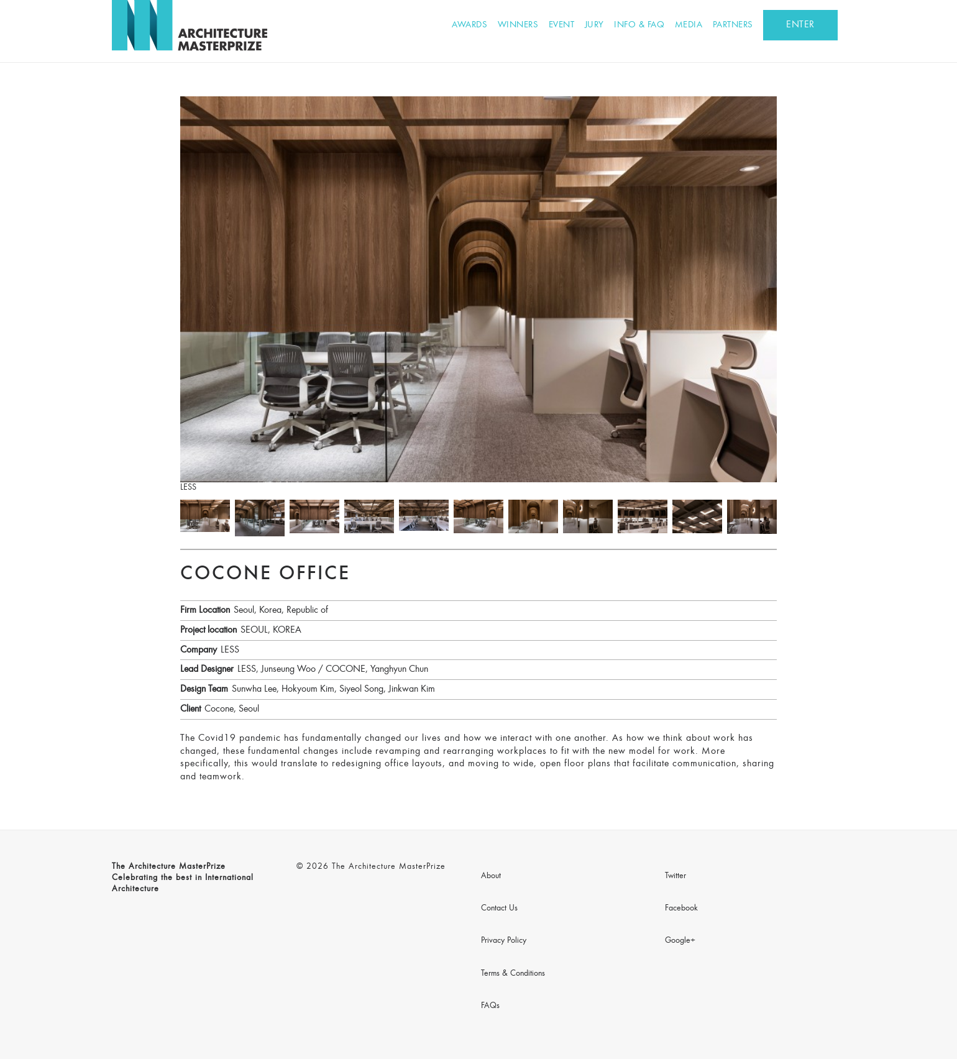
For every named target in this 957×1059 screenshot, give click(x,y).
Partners (733, 25)
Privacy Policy (503, 941)
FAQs (490, 1006)
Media (689, 25)
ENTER (800, 25)
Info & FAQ (639, 25)
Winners (518, 25)
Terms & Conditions (513, 974)
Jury (594, 25)
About (491, 876)
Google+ (680, 941)
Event (562, 25)
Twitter (675, 876)
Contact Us (499, 908)
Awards (469, 25)
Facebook (681, 908)
